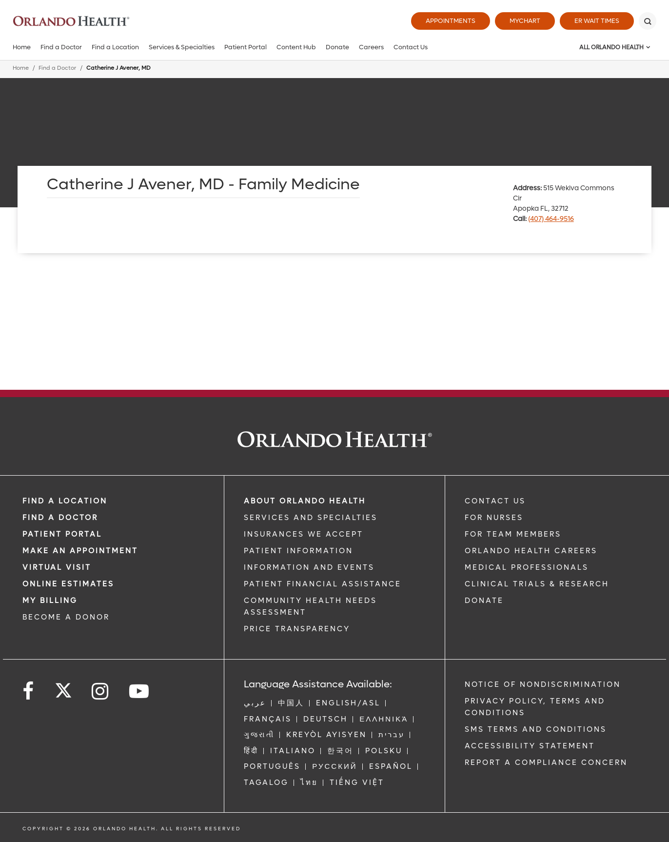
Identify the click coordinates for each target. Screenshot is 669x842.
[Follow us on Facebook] (28, 691)
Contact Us (411, 47)
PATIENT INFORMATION (298, 551)
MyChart (525, 21)
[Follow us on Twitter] (63, 687)
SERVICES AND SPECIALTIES (310, 517)
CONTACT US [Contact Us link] (495, 501)
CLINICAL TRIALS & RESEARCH (537, 584)
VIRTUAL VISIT (56, 567)
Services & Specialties (182, 47)
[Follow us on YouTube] (139, 691)
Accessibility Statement (530, 746)
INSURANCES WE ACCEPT (303, 534)
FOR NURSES (494, 517)
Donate (337, 47)
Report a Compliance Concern (546, 762)
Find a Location (115, 47)
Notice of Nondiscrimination (543, 684)
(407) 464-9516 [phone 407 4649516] (551, 218)
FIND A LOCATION (64, 501)
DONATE (484, 600)
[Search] (647, 21)
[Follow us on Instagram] (101, 691)
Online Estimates (68, 584)
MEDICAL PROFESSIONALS (527, 567)
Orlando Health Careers (531, 551)
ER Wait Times (596, 21)
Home (22, 47)
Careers (371, 47)
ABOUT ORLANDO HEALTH (305, 501)
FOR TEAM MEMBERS (513, 534)
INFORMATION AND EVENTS (309, 567)
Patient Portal (245, 47)
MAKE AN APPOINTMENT (80, 551)
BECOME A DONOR (66, 617)
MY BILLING (50, 600)
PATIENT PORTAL (62, 534)
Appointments (450, 21)
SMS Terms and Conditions (536, 729)
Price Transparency (297, 629)
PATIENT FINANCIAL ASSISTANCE (322, 584)
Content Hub (296, 47)
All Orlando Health (611, 47)
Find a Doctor (61, 47)
